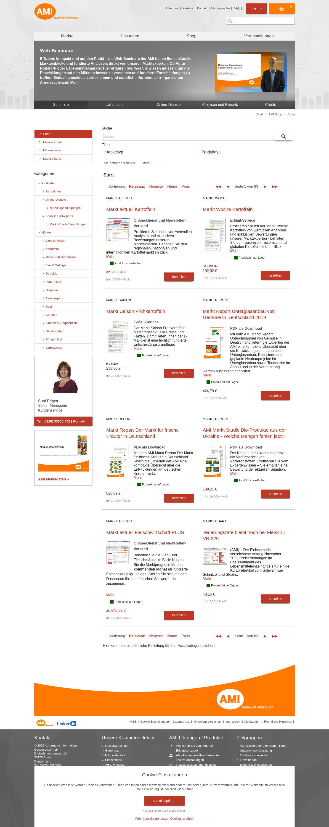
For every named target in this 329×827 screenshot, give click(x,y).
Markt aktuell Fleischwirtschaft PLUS (145, 532)
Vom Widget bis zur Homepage (195, 816)
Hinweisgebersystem (208, 721)
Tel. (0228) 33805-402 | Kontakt (61, 421)
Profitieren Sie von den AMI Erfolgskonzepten (192, 748)
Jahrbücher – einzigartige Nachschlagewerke (191, 795)
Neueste (156, 186)
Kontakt (202, 8)
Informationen (50, 150)
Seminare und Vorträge (189, 812)
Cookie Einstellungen (154, 721)
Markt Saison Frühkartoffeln (135, 311)
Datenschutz (181, 721)
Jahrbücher (115, 104)
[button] (64, 36)
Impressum (233, 721)
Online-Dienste (169, 104)
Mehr (110, 256)
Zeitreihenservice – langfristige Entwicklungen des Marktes (194, 804)
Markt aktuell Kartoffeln (130, 209)
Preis (185, 186)
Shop (44, 134)
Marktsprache (220, 8)
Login (256, 8)
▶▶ (275, 186)
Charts (270, 104)
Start (145, 163)
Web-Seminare (56, 50)
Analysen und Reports (220, 104)
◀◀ (218, 186)
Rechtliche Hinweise (278, 721)
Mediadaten (252, 721)
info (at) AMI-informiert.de (62, 773)
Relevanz (137, 186)
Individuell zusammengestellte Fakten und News (194, 766)
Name (172, 186)
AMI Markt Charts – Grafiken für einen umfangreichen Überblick (195, 785)
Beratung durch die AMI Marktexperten (190, 776)
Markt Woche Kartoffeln (228, 209)
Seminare (61, 104)
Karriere (187, 8)
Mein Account (50, 142)
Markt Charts (49, 158)
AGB (133, 721)
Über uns (172, 8)
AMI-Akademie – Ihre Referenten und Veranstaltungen (196, 757)
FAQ (236, 8)
